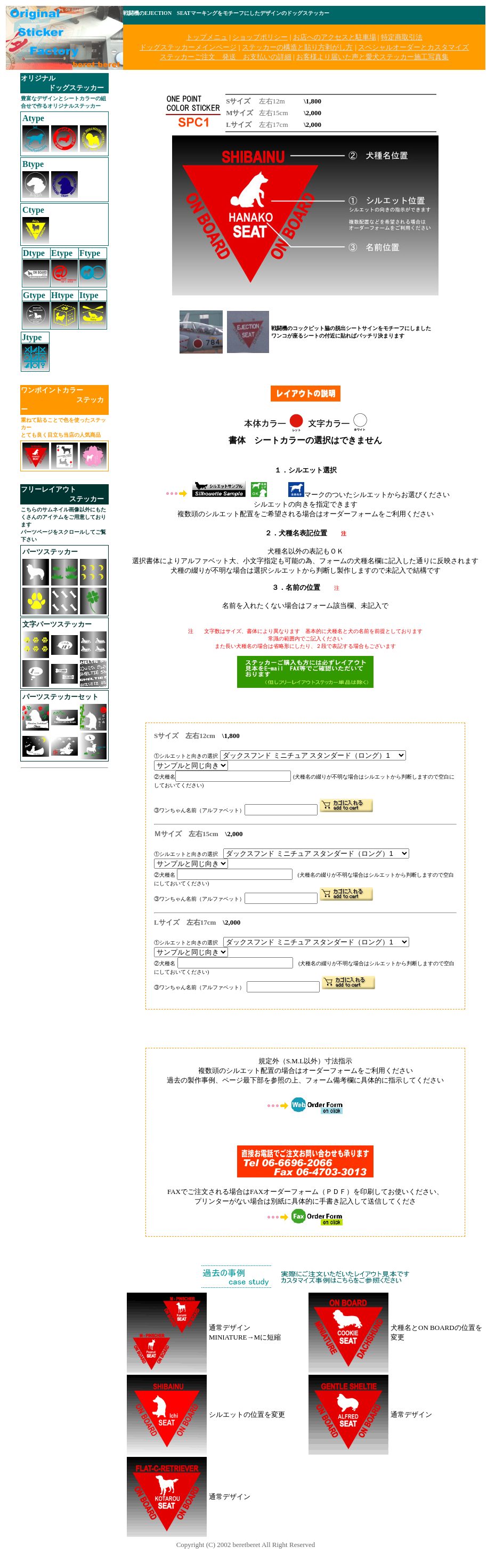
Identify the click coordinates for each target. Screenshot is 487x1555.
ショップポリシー (260, 37)
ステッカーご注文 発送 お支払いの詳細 (225, 57)
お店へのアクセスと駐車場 (334, 37)
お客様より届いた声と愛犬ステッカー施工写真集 (372, 57)
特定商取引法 (402, 37)
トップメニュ (207, 37)
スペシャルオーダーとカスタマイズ (413, 47)
